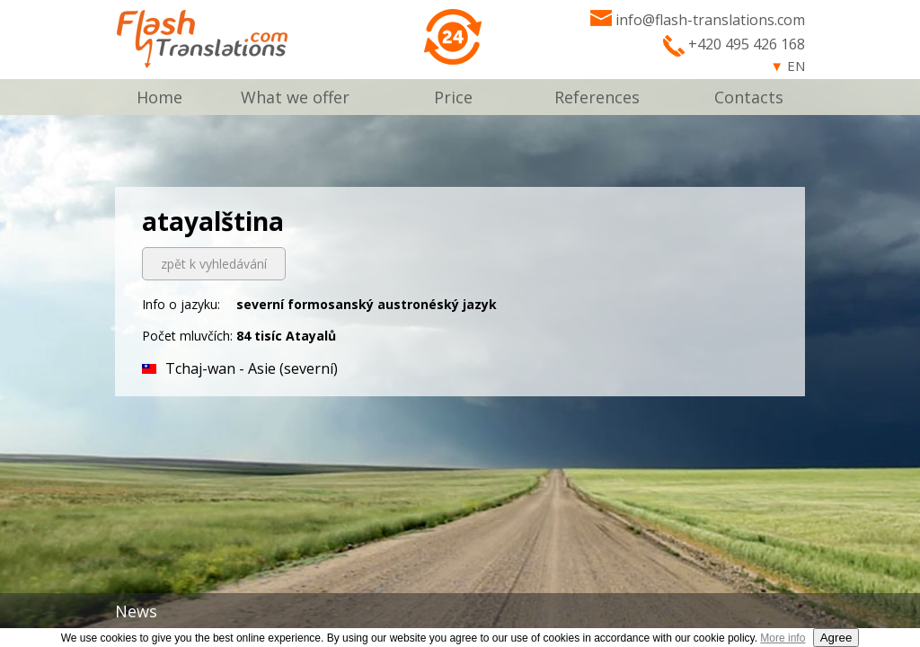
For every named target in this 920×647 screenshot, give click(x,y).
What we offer (295, 97)
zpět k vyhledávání (214, 263)
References (597, 97)
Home (159, 97)
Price (453, 97)
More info (782, 638)
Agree (836, 637)
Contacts (748, 97)
